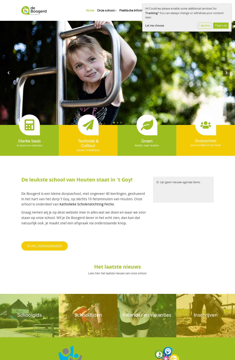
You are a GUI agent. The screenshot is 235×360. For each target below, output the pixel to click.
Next (226, 72)
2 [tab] (118, 123)
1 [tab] (115, 123)
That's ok (221, 25)
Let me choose (154, 25)
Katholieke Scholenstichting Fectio (86, 204)
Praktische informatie (134, 10)
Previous (8, 72)
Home (90, 10)
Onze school (106, 10)
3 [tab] (122, 123)
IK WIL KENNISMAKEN (44, 246)
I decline (204, 25)
